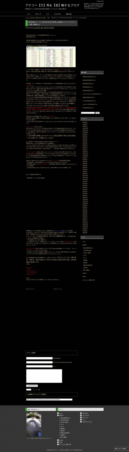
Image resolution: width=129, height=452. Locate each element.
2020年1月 (85, 126)
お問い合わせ (69, 14)
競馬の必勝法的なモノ (88, 247)
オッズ (84, 257)
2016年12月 (85, 199)
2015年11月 (85, 224)
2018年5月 (85, 165)
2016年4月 (85, 214)
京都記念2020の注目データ (89, 97)
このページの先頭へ (122, 448)
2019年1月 (85, 149)
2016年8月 (85, 207)
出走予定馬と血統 (38, 28)
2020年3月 (85, 122)
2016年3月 (85, 216)
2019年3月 (85, 145)
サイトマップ (101, 1)
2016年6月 (85, 211)
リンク (47, 14)
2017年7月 (85, 185)
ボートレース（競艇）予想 (89, 280)
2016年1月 (85, 220)
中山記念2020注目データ (88, 90)
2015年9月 (85, 228)
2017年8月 (85, 183)
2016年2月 (85, 218)
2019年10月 (85, 132)
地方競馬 (85, 267)
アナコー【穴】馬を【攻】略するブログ (52, 5)
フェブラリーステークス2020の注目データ (92, 93)
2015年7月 (85, 232)
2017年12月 (85, 175)
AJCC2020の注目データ (88, 107)
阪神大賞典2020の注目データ (89, 80)
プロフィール (38, 14)
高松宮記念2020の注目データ (89, 76)
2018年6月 (85, 163)
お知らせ (85, 273)
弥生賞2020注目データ (88, 87)
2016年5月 (85, 213)
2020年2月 (85, 124)
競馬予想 (46, 28)
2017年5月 (85, 189)
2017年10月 (85, 179)
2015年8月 (85, 230)
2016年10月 (85, 203)
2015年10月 (85, 226)
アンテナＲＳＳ (57, 14)
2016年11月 (85, 201)
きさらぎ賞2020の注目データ (89, 100)
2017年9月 (85, 181)
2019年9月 (85, 134)
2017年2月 (85, 195)
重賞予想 (85, 262)
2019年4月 (85, 143)
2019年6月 (85, 139)
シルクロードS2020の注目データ (90, 104)
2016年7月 (85, 209)
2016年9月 (85, 205)
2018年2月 (85, 171)
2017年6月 (85, 187)
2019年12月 (85, 128)
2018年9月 (85, 157)
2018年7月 (85, 161)
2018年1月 (85, 173)
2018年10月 (85, 155)
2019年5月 (85, 141)
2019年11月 (85, 130)
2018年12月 (85, 151)
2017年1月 (85, 197)
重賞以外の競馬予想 (87, 265)
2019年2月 (85, 147)
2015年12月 (85, 222)
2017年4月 (85, 191)
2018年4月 (85, 167)
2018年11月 (85, 153)
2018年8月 (85, 159)
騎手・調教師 (86, 270)
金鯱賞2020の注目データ (88, 83)
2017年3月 (85, 193)
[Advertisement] (37, 300)
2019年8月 (85, 136)
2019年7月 (85, 138)
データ (84, 255)
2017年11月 (85, 177)
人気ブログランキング (87, 421)
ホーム (28, 14)
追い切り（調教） (87, 252)
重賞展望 (51, 28)
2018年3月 (85, 169)
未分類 (84, 276)
